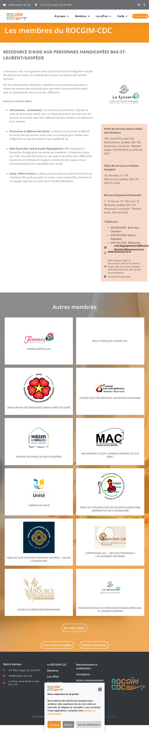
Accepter (54, 724)
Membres (82, 16)
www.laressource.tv (119, 251)
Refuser (68, 724)
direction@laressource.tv (129, 249)
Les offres (103, 16)
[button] (99, 689)
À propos (62, 16)
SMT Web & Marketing (106, 716)
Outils (122, 16)
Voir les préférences (89, 724)
